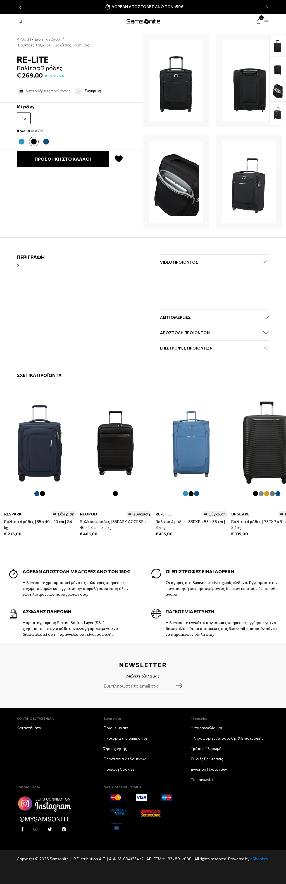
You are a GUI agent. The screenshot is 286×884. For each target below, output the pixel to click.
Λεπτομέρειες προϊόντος (43, 91)
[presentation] (20, 7)
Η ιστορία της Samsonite (125, 738)
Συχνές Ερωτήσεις (207, 758)
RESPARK (13, 514)
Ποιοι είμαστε (116, 727)
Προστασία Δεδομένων (125, 758)
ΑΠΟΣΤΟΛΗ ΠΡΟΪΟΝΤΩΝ (185, 332)
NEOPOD (88, 514)
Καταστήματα (29, 727)
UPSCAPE (240, 514)
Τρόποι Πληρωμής (207, 748)
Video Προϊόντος (179, 262)
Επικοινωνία (202, 779)
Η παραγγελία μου (207, 727)
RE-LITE (163, 514)
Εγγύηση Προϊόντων (209, 769)
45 (24, 118)
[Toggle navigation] (266, 22)
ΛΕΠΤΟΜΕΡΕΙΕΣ (175, 317)
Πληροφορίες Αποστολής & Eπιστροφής (227, 738)
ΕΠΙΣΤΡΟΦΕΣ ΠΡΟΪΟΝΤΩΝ (186, 348)
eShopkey (259, 858)
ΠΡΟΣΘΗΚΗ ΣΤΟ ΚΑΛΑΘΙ (63, 158)
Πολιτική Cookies (119, 769)
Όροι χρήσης (115, 748)
